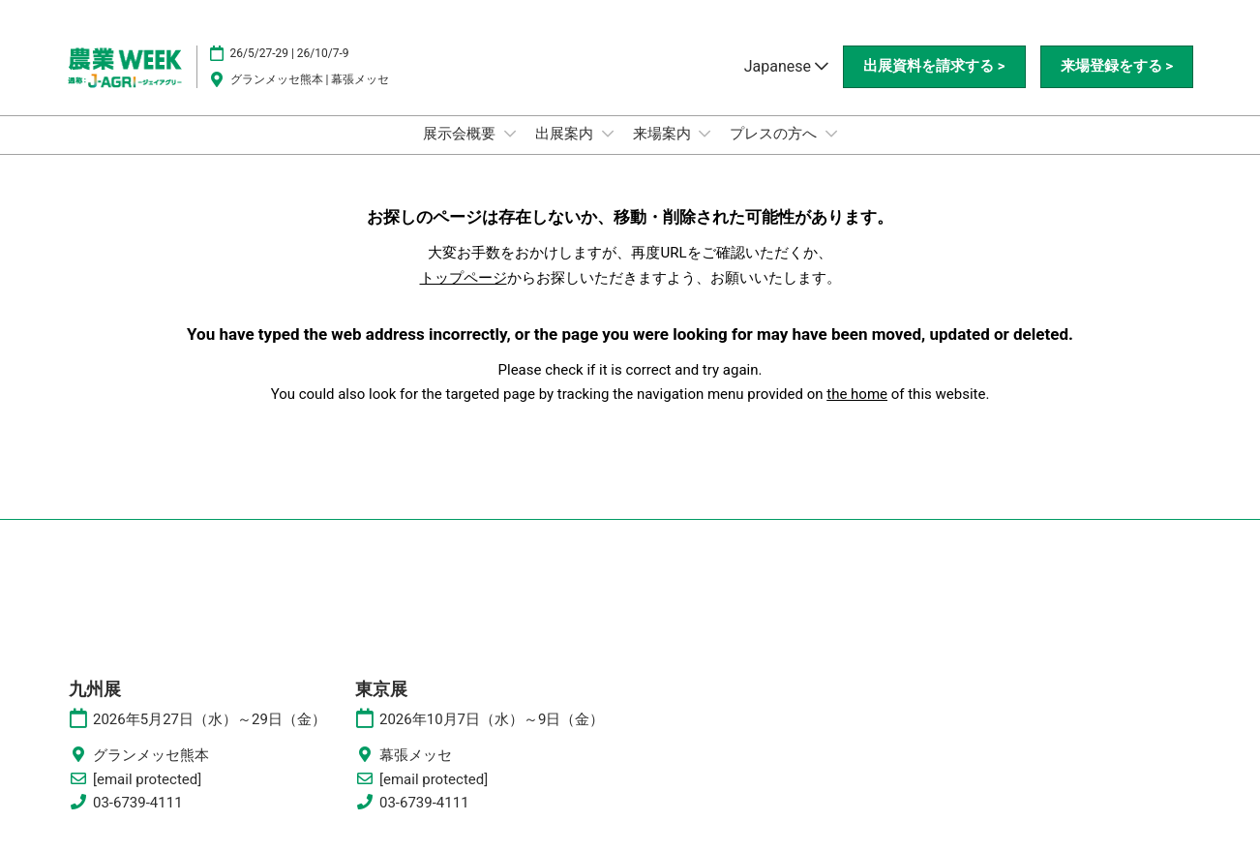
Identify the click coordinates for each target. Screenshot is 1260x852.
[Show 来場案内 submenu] (704, 133)
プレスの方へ (775, 133)
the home (856, 394)
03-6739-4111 (138, 802)
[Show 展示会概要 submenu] (510, 133)
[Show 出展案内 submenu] (608, 133)
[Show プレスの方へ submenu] (831, 133)
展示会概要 (461, 133)
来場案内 (664, 133)
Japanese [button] (786, 66)
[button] (934, 67)
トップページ (463, 278)
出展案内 (566, 133)
